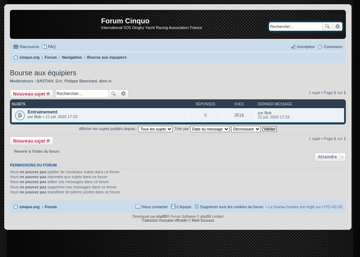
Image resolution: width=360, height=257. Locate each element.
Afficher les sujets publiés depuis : (126, 129)
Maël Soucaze (203, 220)
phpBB (161, 216)
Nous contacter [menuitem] (155, 207)
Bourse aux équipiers (43, 73)
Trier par (201, 129)
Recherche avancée (337, 26)
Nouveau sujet (29, 93)
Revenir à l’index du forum (36, 151)
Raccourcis (29, 47)
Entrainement (42, 112)
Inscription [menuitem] (306, 47)
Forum (51, 207)
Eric (59, 81)
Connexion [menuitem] (333, 47)
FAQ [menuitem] (52, 47)
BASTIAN (45, 81)
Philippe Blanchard (80, 81)
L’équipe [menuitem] (184, 207)
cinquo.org (29, 207)
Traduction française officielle (164, 220)
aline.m (105, 81)
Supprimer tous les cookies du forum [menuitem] (231, 207)
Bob (37, 117)
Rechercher (327, 26)
